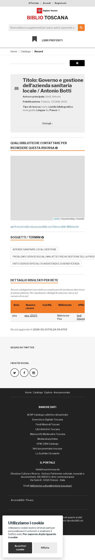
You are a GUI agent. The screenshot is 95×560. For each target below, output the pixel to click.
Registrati (60, 3)
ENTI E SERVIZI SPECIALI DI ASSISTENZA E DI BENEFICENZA (46, 263)
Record (39, 51)
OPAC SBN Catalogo (47, 443)
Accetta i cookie (20, 548)
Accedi (47, 3)
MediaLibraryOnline (47, 439)
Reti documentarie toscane (47, 448)
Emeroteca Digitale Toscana (47, 419)
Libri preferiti (47, 39)
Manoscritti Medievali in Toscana (47, 434)
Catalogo (26, 51)
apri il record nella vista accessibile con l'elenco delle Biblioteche (44, 226)
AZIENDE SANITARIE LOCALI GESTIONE (34, 249)
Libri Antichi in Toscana (47, 429)
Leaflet (56, 219)
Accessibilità (17, 500)
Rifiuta (45, 547)
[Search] (46, 27)
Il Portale (34, 3)
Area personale (62, 392)
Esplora (48, 392)
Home (13, 51)
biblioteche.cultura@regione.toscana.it (51, 485)
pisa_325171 (31, 315)
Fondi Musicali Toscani (48, 424)
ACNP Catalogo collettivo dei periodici (47, 414)
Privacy (30, 500)
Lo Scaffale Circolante (47, 453)
